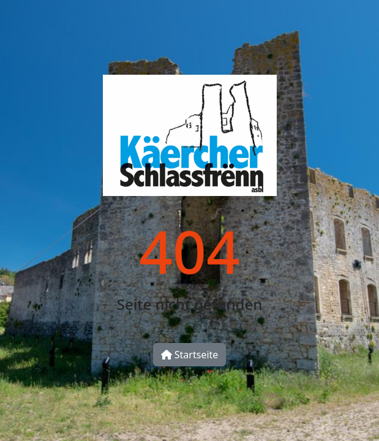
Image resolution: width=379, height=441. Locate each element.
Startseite (190, 354)
